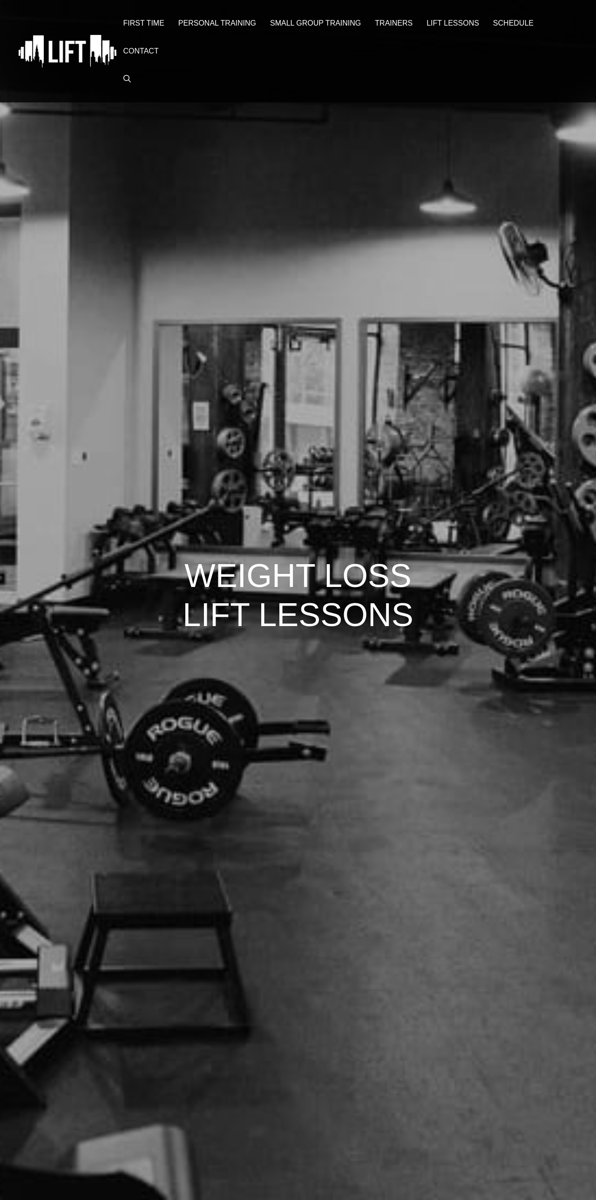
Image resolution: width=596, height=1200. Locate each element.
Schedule (513, 23)
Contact (141, 51)
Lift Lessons (453, 23)
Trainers (394, 23)
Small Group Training (315, 23)
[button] (127, 79)
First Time (143, 23)
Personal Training (217, 23)
